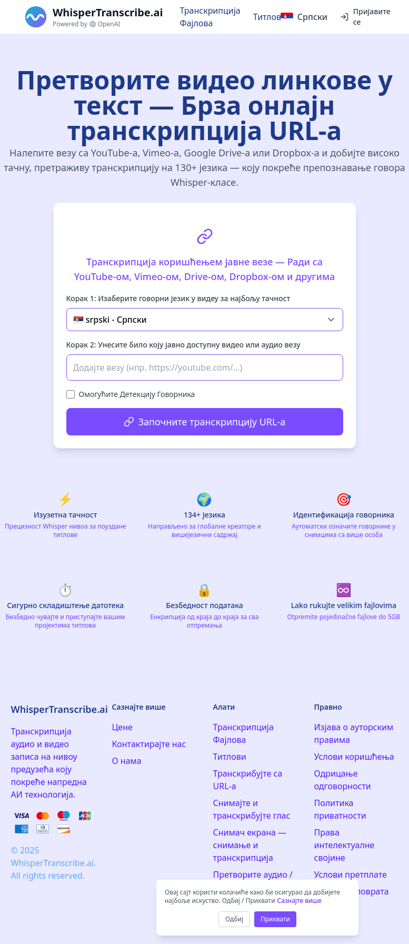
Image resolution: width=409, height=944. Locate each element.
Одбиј (234, 919)
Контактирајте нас (149, 744)
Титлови (269, 17)
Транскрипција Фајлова (209, 17)
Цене (122, 727)
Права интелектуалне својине (344, 845)
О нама (127, 761)
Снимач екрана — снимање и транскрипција (250, 845)
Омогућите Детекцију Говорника (137, 394)
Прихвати (275, 919)
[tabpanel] (204, 325)
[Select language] (304, 17)
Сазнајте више (299, 900)
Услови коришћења (354, 756)
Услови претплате (350, 874)
